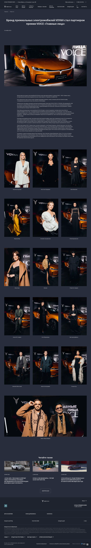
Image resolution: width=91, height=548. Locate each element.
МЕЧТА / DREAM (23, 6)
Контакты (84, 6)
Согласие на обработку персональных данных (59, 543)
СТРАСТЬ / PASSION (31, 6)
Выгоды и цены (31, 537)
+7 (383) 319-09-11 (78, 506)
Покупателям (60, 6)
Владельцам (70, 6)
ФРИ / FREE (17, 6)
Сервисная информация (45, 537)
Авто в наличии (51, 6)
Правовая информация (41, 543)
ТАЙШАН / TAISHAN (42, 6)
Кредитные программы (17, 537)
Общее (6, 537)
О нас (78, 6)
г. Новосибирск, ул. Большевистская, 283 (26, 2)
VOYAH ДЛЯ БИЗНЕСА (31, 513)
